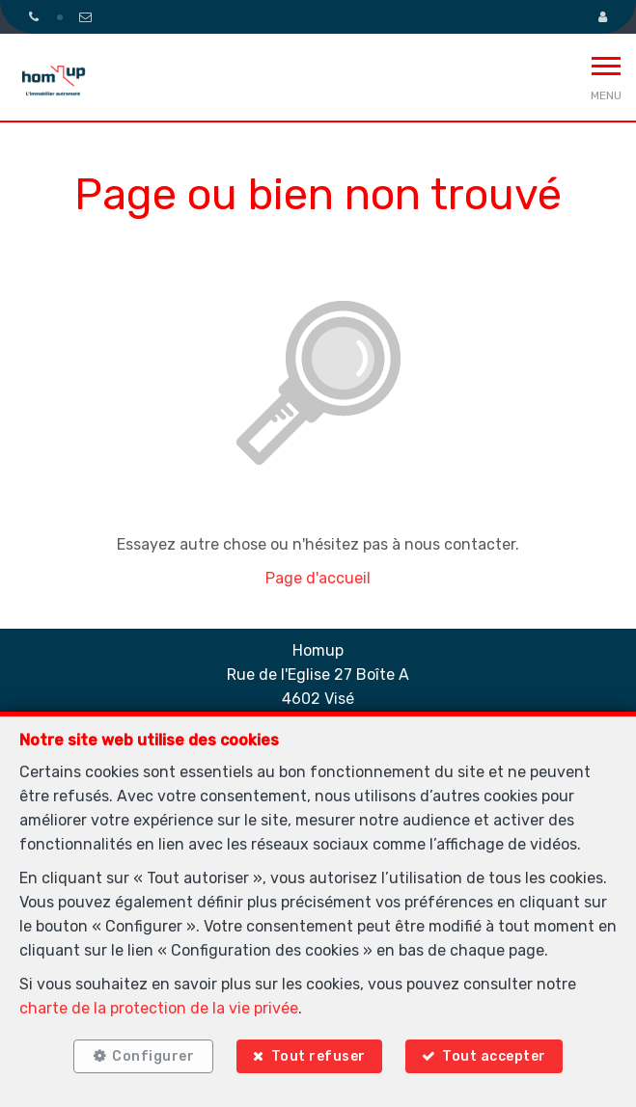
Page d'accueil (318, 578)
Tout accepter (494, 1056)
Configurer (153, 1056)
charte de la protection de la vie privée (158, 1008)
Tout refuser (318, 1056)
